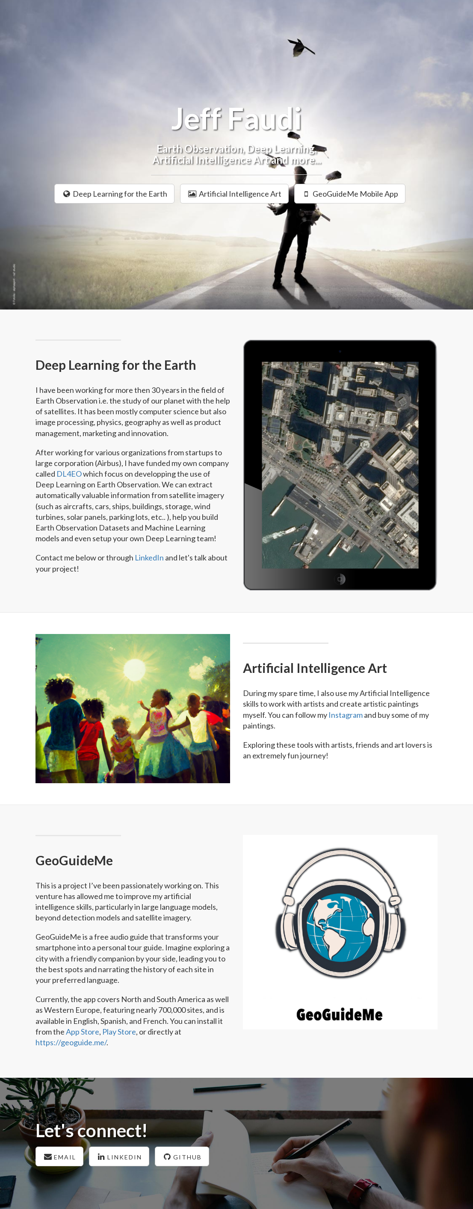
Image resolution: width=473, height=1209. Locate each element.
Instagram (345, 715)
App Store (82, 1031)
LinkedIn (149, 557)
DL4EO (69, 473)
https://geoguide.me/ (70, 1042)
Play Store (119, 1031)
